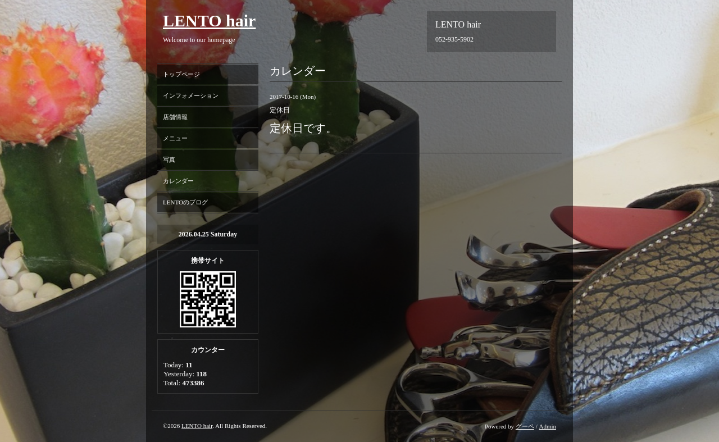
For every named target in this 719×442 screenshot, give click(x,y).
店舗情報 (175, 116)
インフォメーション (191, 95)
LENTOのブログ (185, 202)
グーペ (525, 426)
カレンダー (178, 180)
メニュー (175, 138)
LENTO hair (209, 20)
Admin (547, 426)
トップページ (181, 74)
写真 (169, 159)
